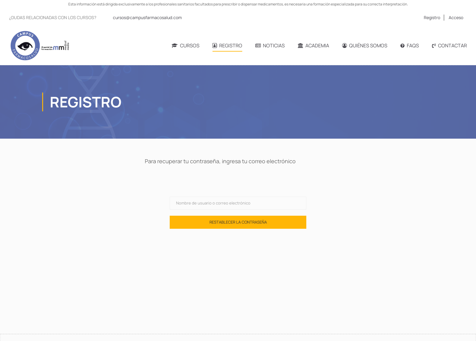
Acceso (456, 17)
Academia (313, 45)
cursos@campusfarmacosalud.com (147, 17)
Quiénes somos (364, 45)
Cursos (185, 45)
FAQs (409, 45)
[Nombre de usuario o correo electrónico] (238, 203)
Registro (432, 17)
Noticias (270, 45)
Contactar (449, 45)
